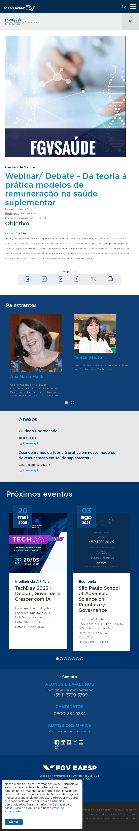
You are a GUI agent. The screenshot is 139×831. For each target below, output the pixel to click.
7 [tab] (81, 658)
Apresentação (31, 443)
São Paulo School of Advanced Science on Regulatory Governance (99, 599)
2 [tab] (72, 402)
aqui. (87, 731)
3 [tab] (65, 658)
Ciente (14, 822)
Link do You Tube (15, 233)
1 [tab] (66, 402)
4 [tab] (69, 658)
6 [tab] (77, 658)
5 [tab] (73, 658)
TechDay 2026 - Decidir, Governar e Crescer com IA (37, 594)
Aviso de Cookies (25, 808)
